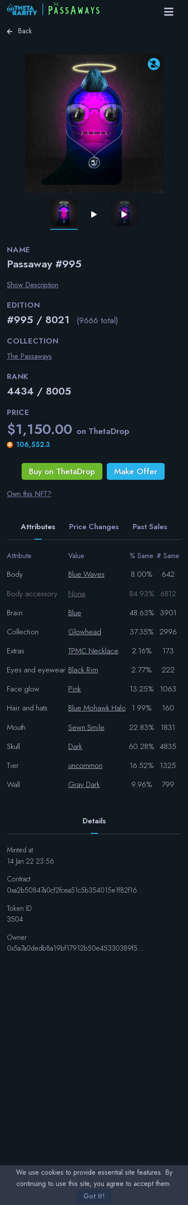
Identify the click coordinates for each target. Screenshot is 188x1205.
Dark (75, 746)
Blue (74, 612)
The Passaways (29, 356)
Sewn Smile (86, 727)
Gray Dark (84, 784)
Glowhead (84, 631)
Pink (74, 688)
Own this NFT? (29, 494)
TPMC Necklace (93, 650)
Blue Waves (86, 574)
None (77, 593)
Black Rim (83, 669)
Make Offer (135, 471)
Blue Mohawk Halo (97, 707)
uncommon (85, 765)
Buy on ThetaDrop (62, 471)
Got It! (94, 1196)
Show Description (32, 285)
